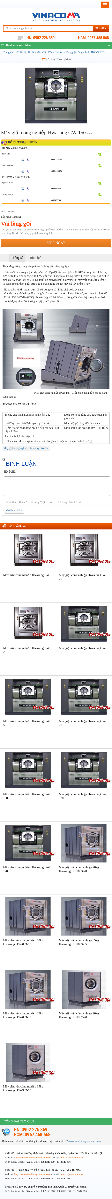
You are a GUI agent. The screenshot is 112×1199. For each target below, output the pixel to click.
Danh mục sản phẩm (16, 45)
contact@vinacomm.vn (72, 1157)
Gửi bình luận (14, 510)
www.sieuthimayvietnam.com (84, 1141)
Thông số (17, 258)
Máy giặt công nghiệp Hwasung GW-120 (82, 796)
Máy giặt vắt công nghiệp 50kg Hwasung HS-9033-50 (23, 942)
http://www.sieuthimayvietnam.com (32, 1157)
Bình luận (36, 258)
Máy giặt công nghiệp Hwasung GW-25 (26, 650)
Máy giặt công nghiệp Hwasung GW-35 (82, 650)
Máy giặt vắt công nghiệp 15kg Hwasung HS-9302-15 (23, 1088)
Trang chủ (9, 52)
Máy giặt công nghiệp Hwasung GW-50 (26, 723)
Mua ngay (56, 243)
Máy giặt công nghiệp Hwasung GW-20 (82, 577)
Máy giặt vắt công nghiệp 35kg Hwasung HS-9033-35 (79, 942)
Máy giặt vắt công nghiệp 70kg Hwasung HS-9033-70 (79, 869)
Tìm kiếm (101, 28)
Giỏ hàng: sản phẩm (56, 59)
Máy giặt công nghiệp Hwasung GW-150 (26, 448)
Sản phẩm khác (17, 526)
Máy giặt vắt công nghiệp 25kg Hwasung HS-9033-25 (23, 1015)
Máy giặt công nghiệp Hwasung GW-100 (26, 796)
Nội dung (10, 471)
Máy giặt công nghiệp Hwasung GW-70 (82, 723)
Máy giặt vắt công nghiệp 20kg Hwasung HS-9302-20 (79, 1015)
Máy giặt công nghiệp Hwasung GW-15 (26, 577)
